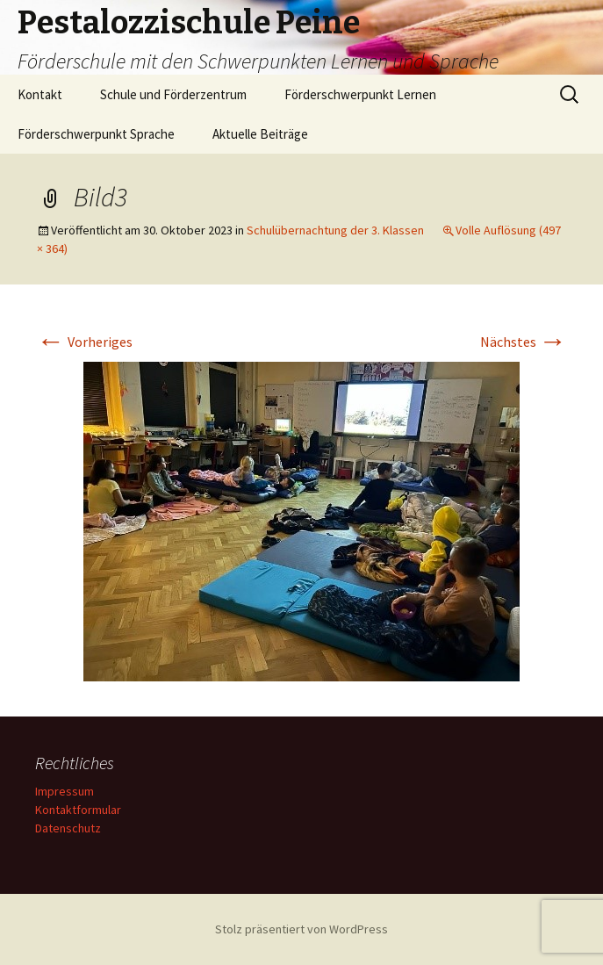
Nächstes (523, 341)
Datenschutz (68, 828)
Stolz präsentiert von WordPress (301, 929)
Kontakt (40, 94)
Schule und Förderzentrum (173, 94)
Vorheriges (85, 341)
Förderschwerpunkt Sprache (96, 134)
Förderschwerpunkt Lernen (360, 94)
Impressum (64, 791)
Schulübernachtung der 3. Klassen (335, 230)
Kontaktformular (78, 809)
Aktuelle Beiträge (260, 134)
